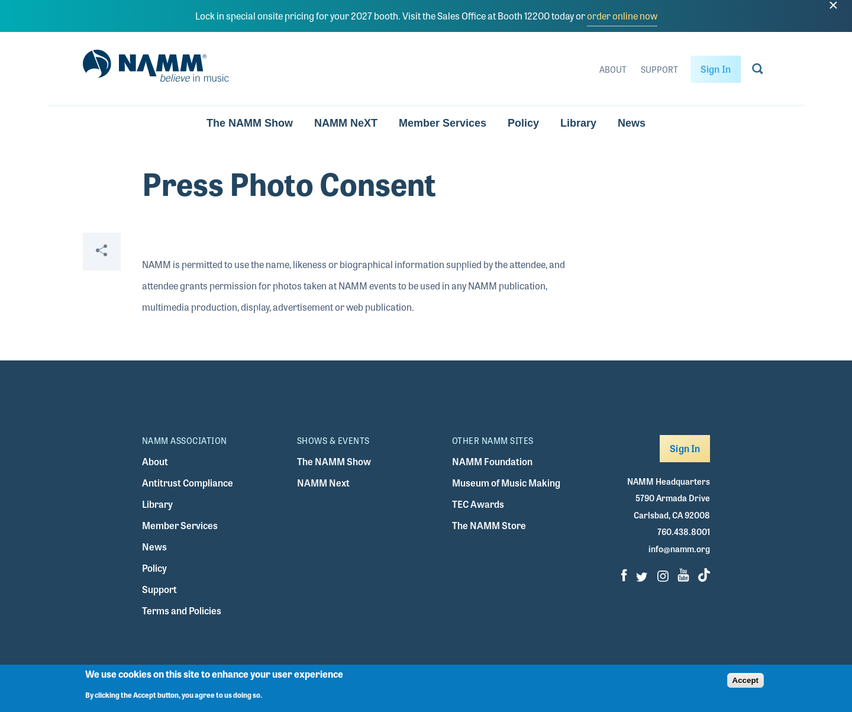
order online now (622, 15)
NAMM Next (323, 482)
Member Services (442, 123)
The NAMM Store (489, 525)
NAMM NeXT (345, 123)
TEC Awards (478, 504)
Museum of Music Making (506, 482)
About (613, 69)
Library (578, 123)
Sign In (716, 69)
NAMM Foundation (492, 461)
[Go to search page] (757, 71)
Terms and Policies (181, 610)
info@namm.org (679, 549)
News (632, 123)
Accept (745, 680)
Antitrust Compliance (187, 482)
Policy (523, 123)
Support (659, 69)
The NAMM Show (249, 123)
